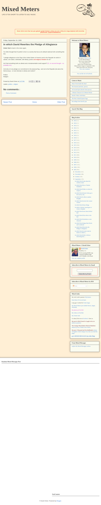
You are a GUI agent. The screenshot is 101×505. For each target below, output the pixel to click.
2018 (75, 138)
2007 (75, 164)
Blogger (59, 501)
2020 (75, 133)
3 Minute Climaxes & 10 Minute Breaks (82, 92)
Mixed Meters (20, 9)
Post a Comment (11, 93)
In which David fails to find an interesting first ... (82, 235)
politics (10, 84)
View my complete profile (78, 258)
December (78, 172)
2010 (75, 157)
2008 (75, 162)
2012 (75, 152)
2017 (75, 140)
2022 (75, 128)
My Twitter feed (76, 315)
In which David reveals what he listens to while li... (83, 231)
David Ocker (87, 58)
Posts (75, 286)
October (77, 176)
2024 (75, 123)
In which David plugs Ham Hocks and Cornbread (83, 223)
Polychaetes (88, 297)
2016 (75, 142)
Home (34, 102)
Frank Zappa (87, 303)
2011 (75, 155)
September (78, 179)
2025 (75, 120)
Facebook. (85, 318)
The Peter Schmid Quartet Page (80, 98)
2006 (75, 167)
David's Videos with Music (78, 95)
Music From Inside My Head (79, 83)
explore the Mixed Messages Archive (81, 346)
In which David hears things (82, 205)
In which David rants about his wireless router (82, 182)
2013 (75, 150)
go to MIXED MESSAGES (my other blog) (83, 336)
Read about (79, 300)
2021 (75, 130)
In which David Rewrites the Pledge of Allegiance (82, 227)
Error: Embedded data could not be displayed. (34, 427)
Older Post (61, 102)
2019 (75, 135)
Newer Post (7, 102)
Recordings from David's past (79, 101)
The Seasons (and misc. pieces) (80, 86)
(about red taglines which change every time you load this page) (84, 331)
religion (15, 84)
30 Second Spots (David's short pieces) (81, 89)
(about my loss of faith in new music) (84, 326)
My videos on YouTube (78, 313)
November (78, 174)
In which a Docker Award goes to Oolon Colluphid (83, 208)
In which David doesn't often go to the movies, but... (83, 193)
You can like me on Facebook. (84, 73)
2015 (75, 145)
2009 (75, 160)
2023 (75, 125)
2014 (75, 147)
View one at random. (84, 69)
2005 (75, 169)
